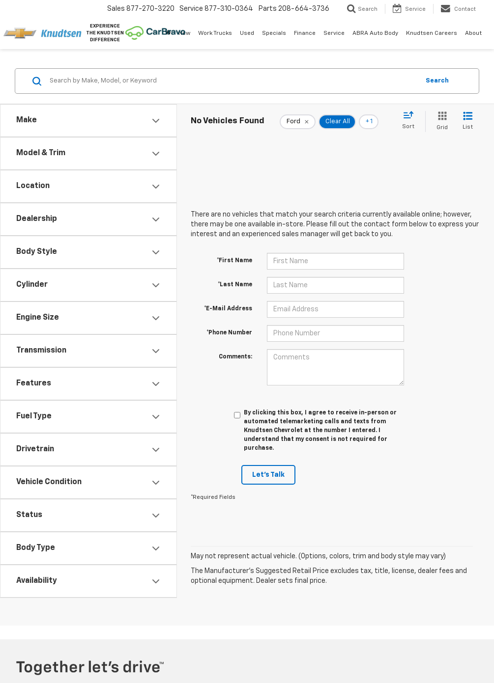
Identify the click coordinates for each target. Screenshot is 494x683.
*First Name (234, 261)
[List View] (467, 121)
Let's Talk (268, 474)
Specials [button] (274, 33)
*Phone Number (229, 333)
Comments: (235, 357)
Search (437, 81)
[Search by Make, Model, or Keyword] (233, 81)
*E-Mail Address (228, 309)
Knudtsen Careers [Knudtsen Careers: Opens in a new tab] (431, 33)
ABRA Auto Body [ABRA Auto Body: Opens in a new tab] (375, 33)
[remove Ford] (298, 121)
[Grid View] (440, 121)
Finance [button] (305, 33)
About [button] (473, 33)
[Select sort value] (411, 121)
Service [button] (334, 33)
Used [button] (247, 33)
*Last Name (235, 285)
